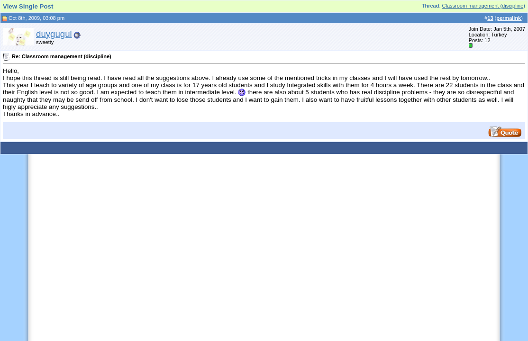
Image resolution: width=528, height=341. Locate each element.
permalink (508, 18)
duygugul (54, 34)
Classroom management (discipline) (483, 6)
